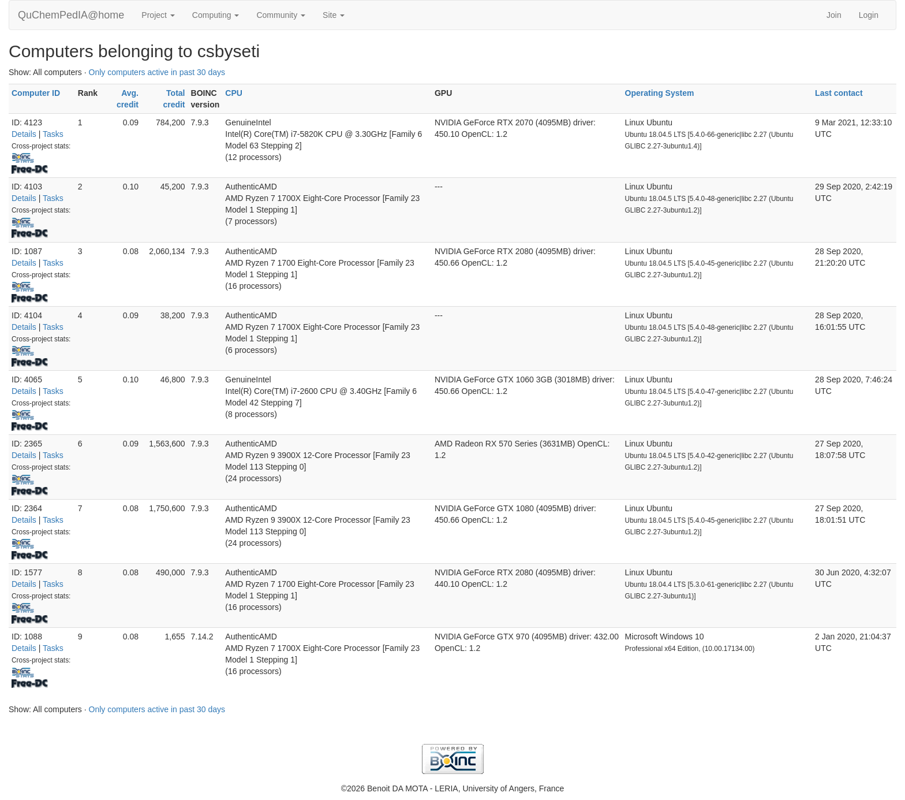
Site (334, 15)
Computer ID (36, 93)
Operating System (659, 93)
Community (280, 15)
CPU (233, 93)
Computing (216, 15)
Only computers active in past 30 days (157, 72)
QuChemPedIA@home (71, 15)
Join (834, 15)
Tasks (53, 134)
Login (868, 15)
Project (157, 15)
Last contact (838, 93)
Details (24, 134)
